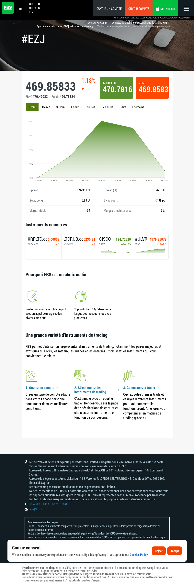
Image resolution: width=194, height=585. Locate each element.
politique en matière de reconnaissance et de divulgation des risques (94, 544)
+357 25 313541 (58, 504)
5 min (32, 107)
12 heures (107, 107)
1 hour (75, 107)
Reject (159, 562)
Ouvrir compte (138, 8)
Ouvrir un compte (109, 8)
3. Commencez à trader (139, 388)
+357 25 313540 (38, 504)
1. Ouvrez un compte (40, 388)
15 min (46, 107)
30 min (60, 107)
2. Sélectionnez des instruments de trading (90, 390)
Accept (174, 562)
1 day (122, 107)
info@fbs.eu (36, 509)
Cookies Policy (139, 565)
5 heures (90, 107)
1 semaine (138, 107)
